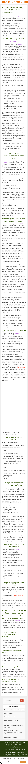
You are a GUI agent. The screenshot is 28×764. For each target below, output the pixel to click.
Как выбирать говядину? (10, 737)
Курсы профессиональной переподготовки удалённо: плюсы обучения (13, 732)
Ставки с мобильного (9, 716)
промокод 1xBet (21, 367)
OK (23, 761)
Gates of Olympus (8, 713)
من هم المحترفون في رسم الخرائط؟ (15, 755)
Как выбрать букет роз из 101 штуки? (13, 709)
